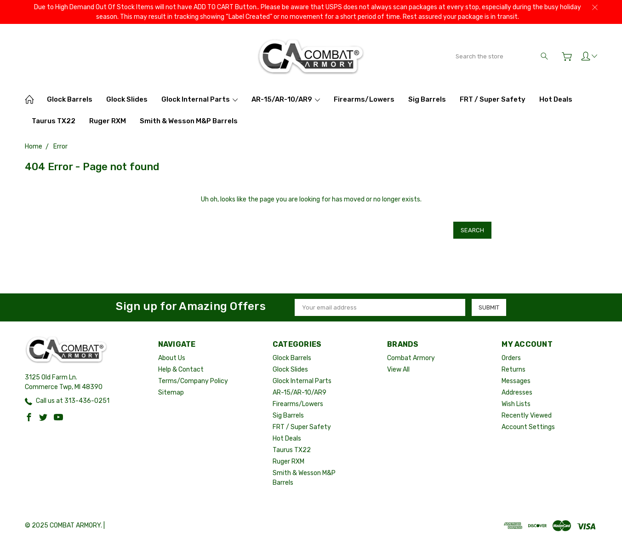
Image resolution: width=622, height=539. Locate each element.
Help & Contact (181, 369)
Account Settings (528, 426)
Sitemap (171, 392)
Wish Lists (516, 403)
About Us (171, 357)
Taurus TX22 (53, 121)
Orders (511, 357)
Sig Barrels (427, 99)
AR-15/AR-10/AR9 (285, 99)
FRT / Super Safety (492, 99)
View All (398, 369)
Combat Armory (411, 357)
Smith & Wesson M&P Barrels (189, 121)
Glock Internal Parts (199, 99)
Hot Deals (555, 99)
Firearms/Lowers (364, 99)
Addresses (517, 392)
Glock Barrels (69, 99)
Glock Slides (127, 99)
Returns (513, 369)
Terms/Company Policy (193, 380)
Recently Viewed (527, 415)
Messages (516, 380)
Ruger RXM (107, 121)
